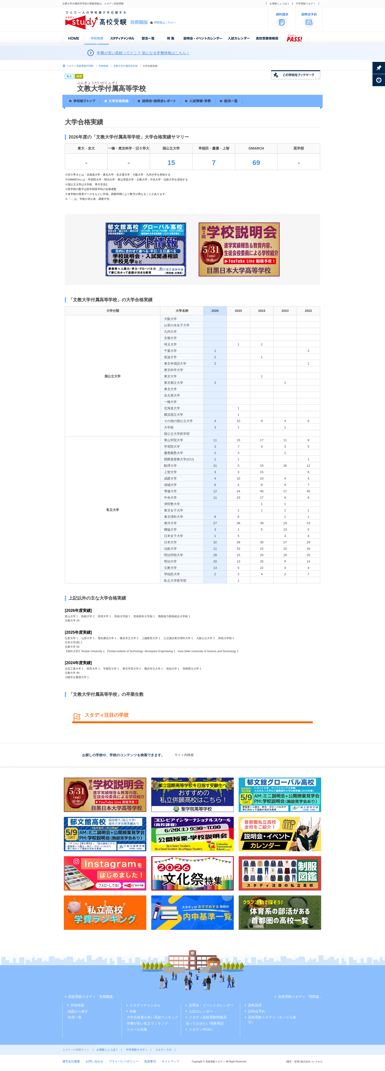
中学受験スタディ (306, 3)
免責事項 (150, 1061)
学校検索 (103, 66)
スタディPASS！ (202, 1029)
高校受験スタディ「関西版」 (300, 997)
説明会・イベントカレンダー (211, 1005)
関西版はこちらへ (165, 22)
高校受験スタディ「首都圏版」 (92, 997)
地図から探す (78, 1011)
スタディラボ (163, 1049)
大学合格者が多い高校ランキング (152, 1017)
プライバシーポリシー (123, 1061)
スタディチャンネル (145, 1005)
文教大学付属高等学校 (125, 66)
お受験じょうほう (279, 3)
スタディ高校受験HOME (80, 66)
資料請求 (255, 1005)
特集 (133, 1011)
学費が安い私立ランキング (147, 1023)
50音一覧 (75, 1017)
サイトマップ (170, 1061)
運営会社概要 (71, 1061)
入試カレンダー (201, 1011)
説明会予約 (256, 1011)
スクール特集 (137, 1029)
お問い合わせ (94, 1061)
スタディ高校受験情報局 (208, 1017)
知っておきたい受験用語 (205, 1023)
